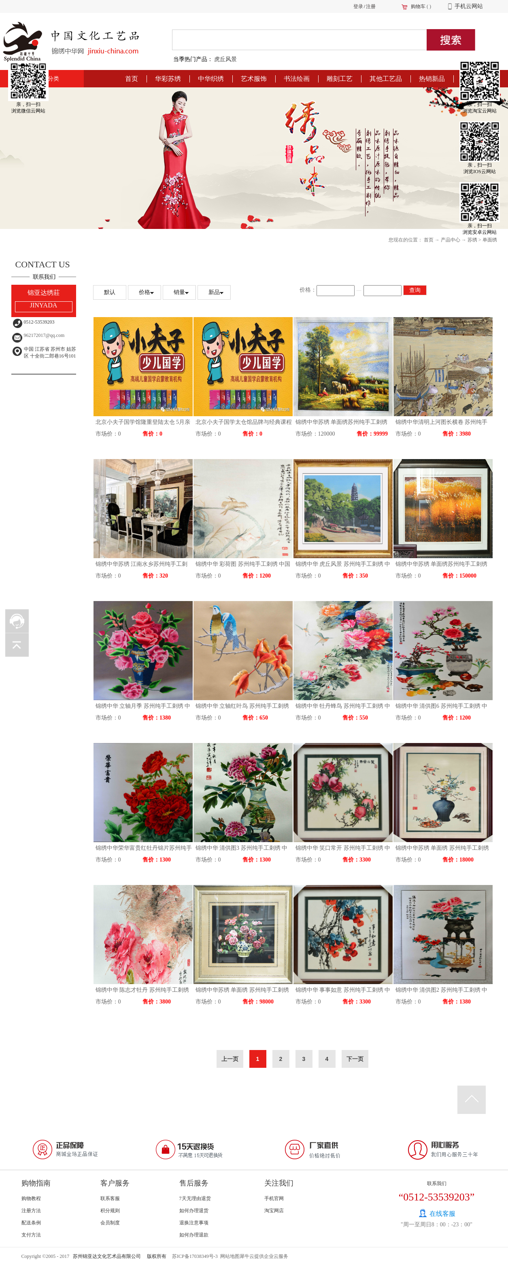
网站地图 (229, 1256)
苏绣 (472, 240)
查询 (415, 290)
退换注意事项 (193, 1223)
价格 (144, 292)
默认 (109, 292)
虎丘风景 (225, 59)
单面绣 (489, 240)
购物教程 (31, 1198)
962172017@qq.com (44, 335)
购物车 (418, 6)
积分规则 (110, 1210)
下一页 (354, 1059)
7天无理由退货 (195, 1198)
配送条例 (31, 1223)
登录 (358, 6)
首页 (131, 78)
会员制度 (110, 1223)
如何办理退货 (193, 1210)
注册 (371, 6)
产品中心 (450, 240)
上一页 (229, 1059)
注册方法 (31, 1210)
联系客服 (110, 1198)
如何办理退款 (193, 1235)
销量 (179, 292)
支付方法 (31, 1235)
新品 (214, 292)
